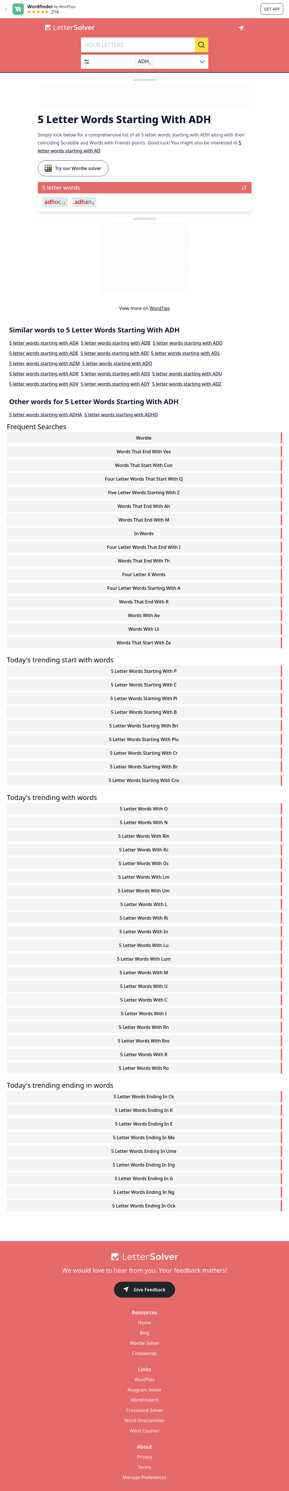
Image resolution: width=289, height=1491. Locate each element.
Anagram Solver (145, 1390)
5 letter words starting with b (144, 712)
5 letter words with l (143, 904)
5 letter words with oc (144, 863)
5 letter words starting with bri (143, 726)
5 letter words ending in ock (144, 1206)
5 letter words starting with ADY (115, 384)
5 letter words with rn (144, 1027)
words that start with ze (144, 643)
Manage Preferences (144, 1477)
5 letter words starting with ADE (43, 353)
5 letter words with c (143, 1000)
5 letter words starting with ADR (43, 374)
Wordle (143, 438)
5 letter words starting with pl (143, 698)
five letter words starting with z (144, 492)
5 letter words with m (144, 972)
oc (55, 202)
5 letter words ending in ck (144, 1096)
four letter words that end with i (144, 547)
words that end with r (144, 602)
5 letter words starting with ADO (117, 363)
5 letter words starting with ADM (44, 363)
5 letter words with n (144, 822)
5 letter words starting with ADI (114, 353)
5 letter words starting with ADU (187, 374)
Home (144, 1323)
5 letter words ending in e (143, 1124)
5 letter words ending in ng (143, 1192)
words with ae (144, 615)
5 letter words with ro (144, 1068)
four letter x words (143, 574)
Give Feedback (144, 1290)
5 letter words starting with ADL (185, 353)
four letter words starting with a (143, 588)
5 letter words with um (144, 891)
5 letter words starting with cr (144, 753)
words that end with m (143, 520)
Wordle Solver (144, 1343)
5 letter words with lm (143, 877)
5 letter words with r (143, 1054)
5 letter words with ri (144, 918)
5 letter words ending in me (143, 1137)
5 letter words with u (144, 986)
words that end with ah (144, 506)
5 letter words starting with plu (143, 739)
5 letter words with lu (144, 945)
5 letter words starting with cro (144, 780)
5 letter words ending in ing (144, 1165)
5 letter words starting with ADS (115, 374)
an (84, 202)
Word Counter (145, 1431)
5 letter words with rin (143, 836)
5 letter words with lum (144, 959)
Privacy (144, 1457)
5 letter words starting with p (143, 671)
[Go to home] (145, 1256)
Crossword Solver (144, 1410)
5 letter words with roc (144, 1041)
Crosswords (144, 1353)
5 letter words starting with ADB (115, 343)
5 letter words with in (143, 931)
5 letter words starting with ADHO (121, 414)
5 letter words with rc (144, 850)
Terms (144, 1467)
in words (144, 533)
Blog (144, 1333)
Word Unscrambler (144, 1420)
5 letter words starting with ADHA (45, 414)
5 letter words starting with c (144, 685)
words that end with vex (144, 451)
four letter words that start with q (144, 479)
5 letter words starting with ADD (188, 343)
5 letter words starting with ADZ (186, 384)
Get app (272, 9)
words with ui (143, 629)
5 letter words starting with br (144, 767)
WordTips (160, 308)
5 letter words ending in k (144, 1110)
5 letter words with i (144, 1013)
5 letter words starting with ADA (43, 343)
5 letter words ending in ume (143, 1151)
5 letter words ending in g (144, 1178)
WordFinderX (145, 1400)
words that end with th (144, 561)
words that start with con (143, 465)
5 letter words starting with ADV (43, 384)
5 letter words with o (144, 809)
